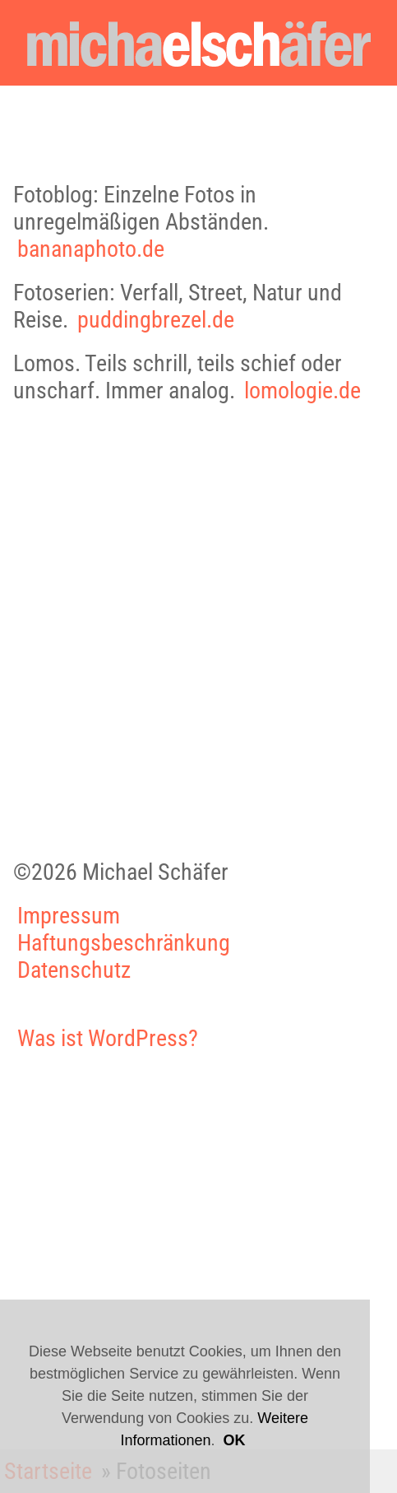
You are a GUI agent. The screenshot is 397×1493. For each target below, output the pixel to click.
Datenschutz (74, 970)
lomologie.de (302, 390)
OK (235, 1440)
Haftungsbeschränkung (123, 942)
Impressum (68, 915)
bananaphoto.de (90, 249)
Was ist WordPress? (107, 1038)
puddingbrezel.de (155, 319)
